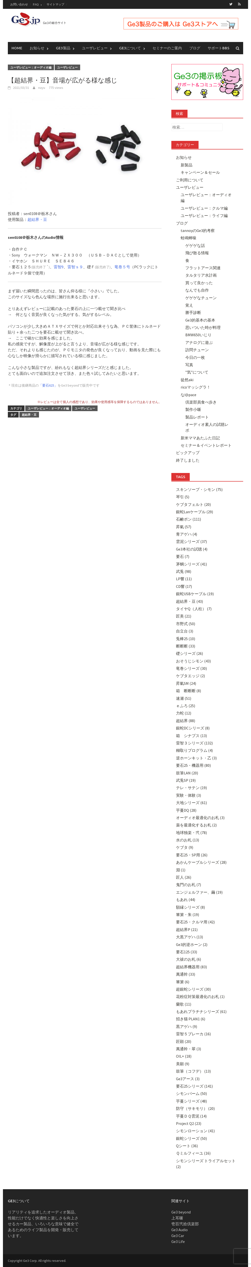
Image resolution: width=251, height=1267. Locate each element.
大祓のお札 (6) (188, 959)
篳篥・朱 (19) (187, 914)
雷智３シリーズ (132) (194, 742)
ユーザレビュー (95, 48)
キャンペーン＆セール (200, 172)
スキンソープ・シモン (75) (199, 489)
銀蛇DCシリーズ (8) (193, 727)
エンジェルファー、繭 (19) (199, 892)
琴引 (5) (182, 496)
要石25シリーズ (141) (194, 1085)
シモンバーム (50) (191, 1093)
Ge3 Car (177, 1235)
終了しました (188, 460)
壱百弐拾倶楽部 (185, 1223)
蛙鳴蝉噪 (188, 237)
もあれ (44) (185, 899)
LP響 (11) (184, 578)
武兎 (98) (183, 571)
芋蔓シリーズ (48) (191, 1100)
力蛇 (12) (183, 713)
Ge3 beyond (181, 1212)
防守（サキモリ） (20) (195, 1108)
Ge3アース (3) (188, 1078)
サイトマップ (55, 4)
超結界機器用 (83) (191, 966)
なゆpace (188, 394)
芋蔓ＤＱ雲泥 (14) (191, 1115)
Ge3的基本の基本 (200, 319)
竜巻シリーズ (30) (191, 668)
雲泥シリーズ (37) (191, 541)
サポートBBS (218, 48)
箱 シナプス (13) (191, 735)
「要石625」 (48, 385)
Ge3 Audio (179, 1229)
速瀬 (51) (183, 698)
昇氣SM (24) (186, 683)
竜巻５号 (122, 266)
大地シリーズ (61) (191, 802)
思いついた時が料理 (203, 327)
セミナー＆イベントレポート (206, 445)
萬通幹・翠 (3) (188, 1048)
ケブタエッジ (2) (190, 675)
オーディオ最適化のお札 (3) (200, 817)
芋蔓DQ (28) (186, 810)
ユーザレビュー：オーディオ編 (30, 67)
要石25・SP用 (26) (191, 854)
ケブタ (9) (184, 847)
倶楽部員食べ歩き (201, 401)
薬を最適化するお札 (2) (196, 824)
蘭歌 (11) (183, 1003)
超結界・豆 (37, 219)
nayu (41, 87)
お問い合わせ (19, 4)
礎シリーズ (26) (189, 653)
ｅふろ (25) (185, 705)
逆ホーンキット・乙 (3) (196, 757)
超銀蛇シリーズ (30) (193, 988)
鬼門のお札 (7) (188, 884)
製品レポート (197, 416)
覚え (189, 304)
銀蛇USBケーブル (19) (195, 593)
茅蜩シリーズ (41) (191, 563)
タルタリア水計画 (201, 275)
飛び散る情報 (197, 252)
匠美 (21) (183, 616)
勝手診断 (193, 312)
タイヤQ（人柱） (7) (194, 608)
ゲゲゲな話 (195, 245)
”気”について (196, 372)
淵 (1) (180, 869)
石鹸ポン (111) (188, 518)
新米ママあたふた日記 (200, 437)
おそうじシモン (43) (193, 660)
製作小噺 (193, 409)
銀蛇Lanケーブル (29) (194, 511)
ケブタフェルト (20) (193, 504)
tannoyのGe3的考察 (198, 230)
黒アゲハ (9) (186, 1026)
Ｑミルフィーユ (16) (193, 1153)
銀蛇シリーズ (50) (191, 1138)
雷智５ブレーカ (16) (193, 1033)
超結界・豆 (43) (189, 601)
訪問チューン (197, 349)
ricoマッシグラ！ (196, 386)
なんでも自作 (197, 289)
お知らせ (37, 48)
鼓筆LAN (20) (187, 772)
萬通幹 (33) (185, 973)
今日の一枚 (195, 357)
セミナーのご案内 (167, 48)
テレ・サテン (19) (191, 787)
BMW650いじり (198, 334)
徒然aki (187, 379)
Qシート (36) (187, 1145)
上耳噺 (177, 1217)
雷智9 (58, 266)
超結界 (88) (185, 720)
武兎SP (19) (186, 780)
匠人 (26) (183, 877)
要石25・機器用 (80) (193, 765)
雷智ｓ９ (75, 266)
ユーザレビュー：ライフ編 (204, 215)
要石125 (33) (186, 951)
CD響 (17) (184, 586)
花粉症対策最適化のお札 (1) (200, 996)
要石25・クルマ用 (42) (195, 921)
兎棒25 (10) (185, 638)
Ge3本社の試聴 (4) (191, 548)
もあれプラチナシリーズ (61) (201, 1011)
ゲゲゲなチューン (201, 297)
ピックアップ (188, 452)
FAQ (35, 4)
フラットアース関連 (203, 267)
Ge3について (130, 48)
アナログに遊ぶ (199, 342)
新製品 (186, 164)
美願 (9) (182, 1063)
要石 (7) (182, 556)
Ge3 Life (178, 1241)
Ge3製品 (63, 48)
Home (17, 48)
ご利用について (189, 179)
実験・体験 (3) (188, 795)
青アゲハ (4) (186, 533)
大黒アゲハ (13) (189, 936)
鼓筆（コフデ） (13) (193, 1070)
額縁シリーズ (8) (190, 906)
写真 (189, 364)
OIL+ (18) (183, 1056)
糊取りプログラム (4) (194, 750)
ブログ (194, 48)
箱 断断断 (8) (188, 690)
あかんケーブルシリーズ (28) (201, 862)
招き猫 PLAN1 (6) (190, 1018)
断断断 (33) (185, 645)
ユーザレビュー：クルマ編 (204, 207)
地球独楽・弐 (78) (191, 832)
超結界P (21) (187, 929)
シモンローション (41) (195, 1130)
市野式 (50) (185, 623)
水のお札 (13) (187, 839)
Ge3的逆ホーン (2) (191, 944)
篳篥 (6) (182, 981)
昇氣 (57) (183, 526)
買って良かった (199, 282)
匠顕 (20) (183, 1041)
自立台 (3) (184, 630)
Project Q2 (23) (188, 1123)
